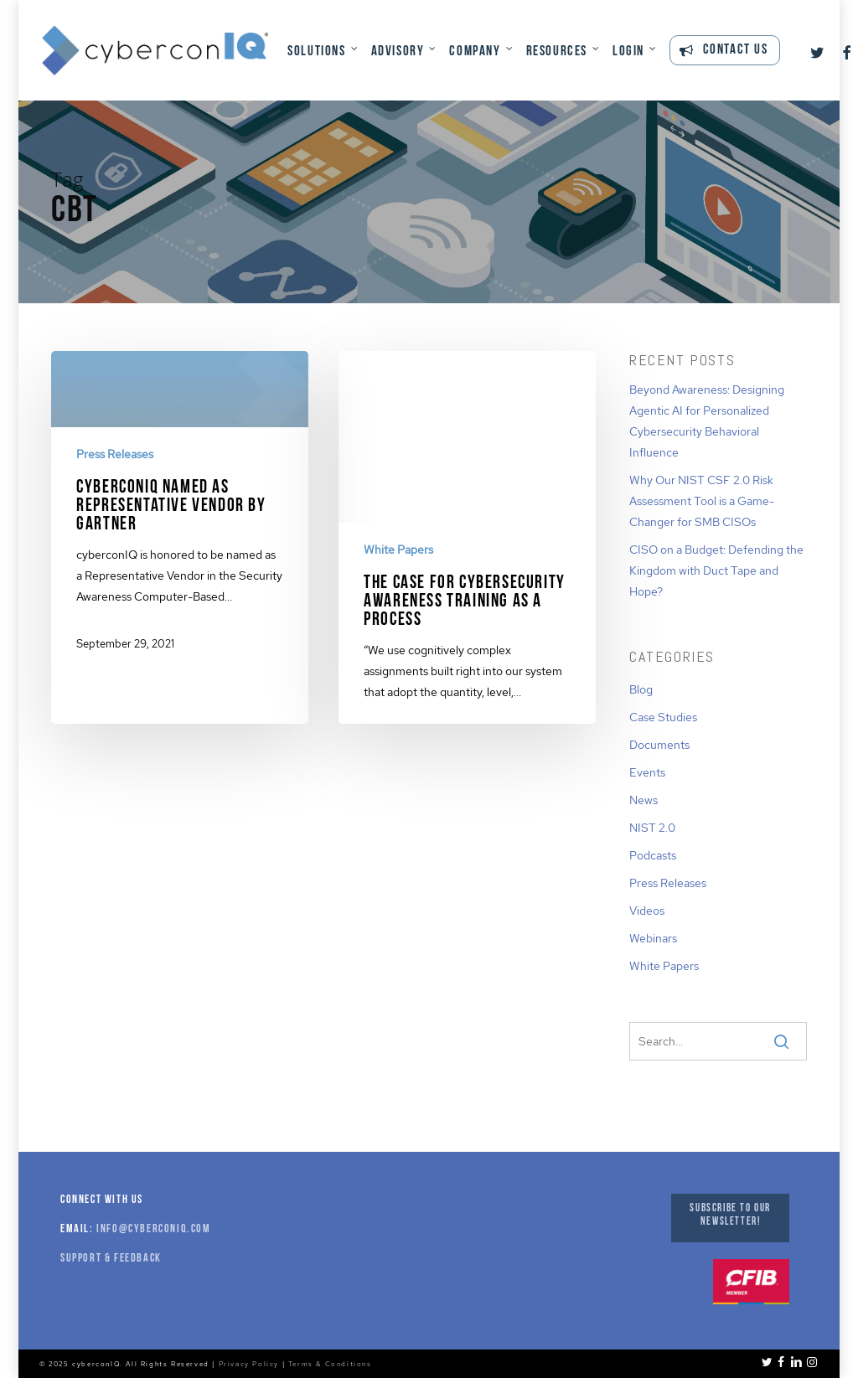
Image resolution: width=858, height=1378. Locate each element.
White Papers (398, 549)
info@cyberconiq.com (153, 1229)
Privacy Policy (249, 1364)
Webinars (653, 938)
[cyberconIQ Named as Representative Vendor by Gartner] (179, 515)
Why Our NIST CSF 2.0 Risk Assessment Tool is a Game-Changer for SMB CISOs (701, 500)
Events (647, 772)
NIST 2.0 (652, 827)
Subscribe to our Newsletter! (730, 1215)
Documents (659, 744)
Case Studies (663, 717)
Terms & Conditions (330, 1364)
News (643, 800)
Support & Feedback (111, 1258)
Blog (641, 689)
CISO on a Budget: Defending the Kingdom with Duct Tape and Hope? (716, 570)
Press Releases (114, 454)
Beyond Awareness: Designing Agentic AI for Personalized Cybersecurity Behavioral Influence (706, 421)
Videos (646, 910)
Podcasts (652, 855)
